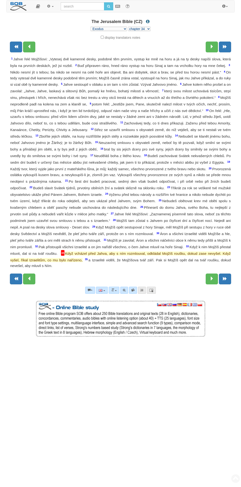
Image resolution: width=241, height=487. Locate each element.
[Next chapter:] (212, 47)
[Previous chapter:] (29, 47)
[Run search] (108, 6)
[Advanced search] (124, 290)
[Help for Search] (127, 6)
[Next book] (225, 47)
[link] (133, 290)
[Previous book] (16, 47)
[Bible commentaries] (90, 290)
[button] (38, 6)
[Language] (102, 290)
